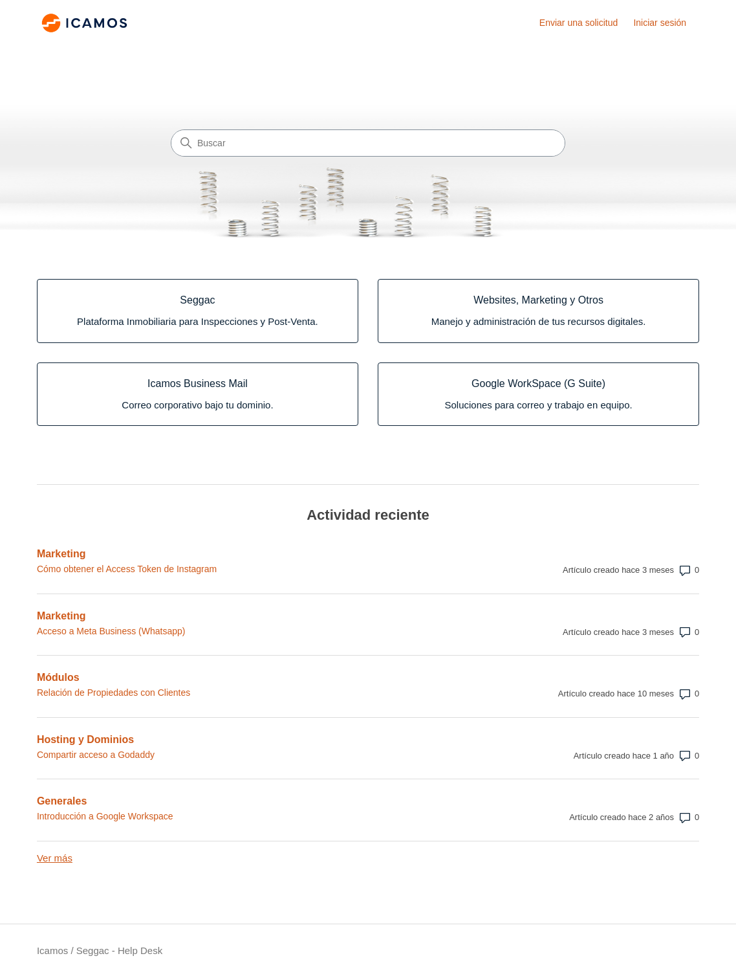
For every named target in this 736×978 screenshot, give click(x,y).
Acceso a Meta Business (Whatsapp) (111, 631)
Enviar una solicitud (578, 22)
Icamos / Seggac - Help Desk (99, 950)
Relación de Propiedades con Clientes (113, 692)
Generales (62, 800)
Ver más (54, 857)
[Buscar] (368, 143)
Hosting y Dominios (85, 739)
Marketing (61, 553)
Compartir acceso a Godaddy (96, 755)
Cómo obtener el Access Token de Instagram (127, 569)
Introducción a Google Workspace (105, 816)
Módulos (58, 677)
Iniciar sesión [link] (659, 22)
